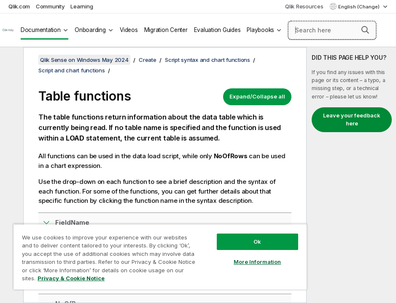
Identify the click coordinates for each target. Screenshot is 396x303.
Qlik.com (19, 6)
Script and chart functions (71, 70)
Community (50, 6)
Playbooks (260, 30)
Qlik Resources (304, 6)
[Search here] (332, 30)
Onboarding (90, 30)
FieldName (72, 222)
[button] (365, 30)
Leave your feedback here (351, 119)
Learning (81, 6)
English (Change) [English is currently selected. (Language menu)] (359, 7)
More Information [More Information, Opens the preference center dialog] (257, 261)
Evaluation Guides (217, 30)
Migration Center (166, 30)
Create (147, 59)
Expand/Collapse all (257, 96)
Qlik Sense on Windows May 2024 (84, 59)
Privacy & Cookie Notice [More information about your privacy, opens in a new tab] (71, 278)
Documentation (41, 30)
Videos (129, 30)
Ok (257, 241)
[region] (160, 257)
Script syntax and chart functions (207, 59)
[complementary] (351, 175)
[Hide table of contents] (10, 60)
